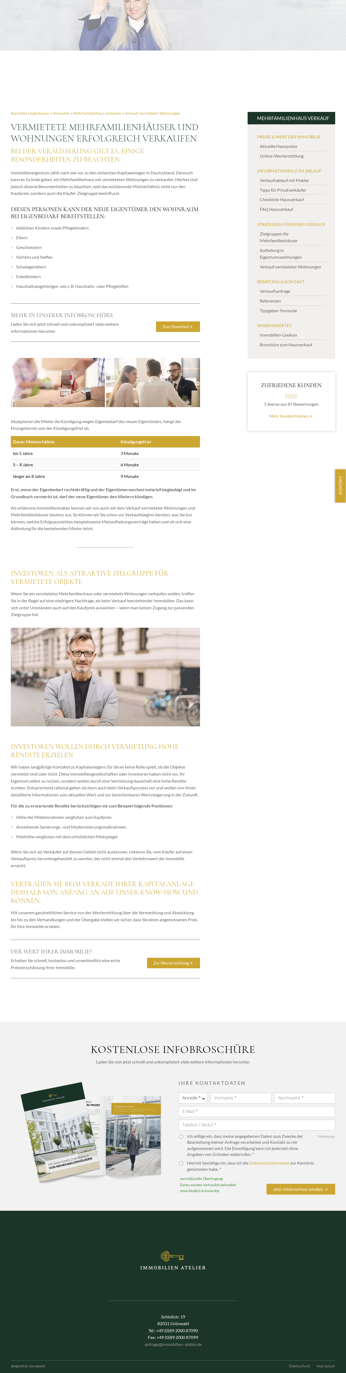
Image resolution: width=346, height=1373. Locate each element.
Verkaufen (61, 113)
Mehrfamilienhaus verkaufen (97, 113)
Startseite (19, 113)
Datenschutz (299, 1366)
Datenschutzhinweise (269, 1162)
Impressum (326, 1366)
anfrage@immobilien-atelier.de (173, 1344)
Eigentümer (39, 113)
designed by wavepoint (28, 1366)
